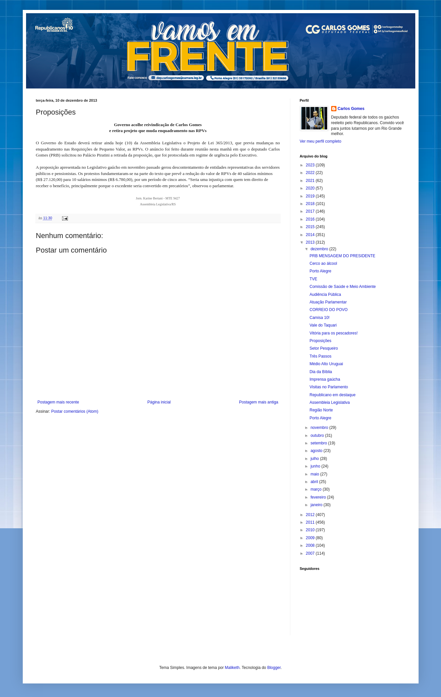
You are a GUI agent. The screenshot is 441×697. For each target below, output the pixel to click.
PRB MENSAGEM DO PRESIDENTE (342, 256)
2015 (311, 227)
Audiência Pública (325, 294)
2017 (311, 211)
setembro (319, 443)
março (316, 489)
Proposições (320, 340)
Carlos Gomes (351, 108)
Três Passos (320, 356)
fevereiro (318, 497)
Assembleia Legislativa (329, 402)
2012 (311, 514)
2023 (311, 165)
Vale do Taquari (322, 325)
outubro (317, 435)
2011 (311, 522)
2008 (311, 545)
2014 (311, 234)
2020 (311, 188)
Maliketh (232, 667)
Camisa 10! (319, 317)
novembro (319, 427)
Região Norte (321, 410)
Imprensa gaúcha (324, 379)
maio (315, 474)
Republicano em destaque (332, 395)
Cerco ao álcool (323, 263)
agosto (316, 450)
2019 (311, 196)
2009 (311, 538)
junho (315, 466)
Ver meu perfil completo (320, 141)
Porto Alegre (320, 271)
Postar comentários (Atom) (74, 411)
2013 (311, 242)
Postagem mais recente (58, 402)
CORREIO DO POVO (328, 309)
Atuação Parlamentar (328, 302)
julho (315, 458)
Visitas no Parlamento (328, 387)
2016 (311, 219)
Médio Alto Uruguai (326, 364)
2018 (311, 203)
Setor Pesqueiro (323, 348)
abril (314, 481)
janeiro (316, 505)
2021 (311, 180)
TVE (313, 279)
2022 (311, 172)
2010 (311, 530)
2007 (311, 553)
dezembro (319, 249)
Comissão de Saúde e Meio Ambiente (342, 286)
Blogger (274, 667)
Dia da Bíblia (320, 371)
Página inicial (159, 402)
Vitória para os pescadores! (333, 333)
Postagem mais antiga (258, 402)
